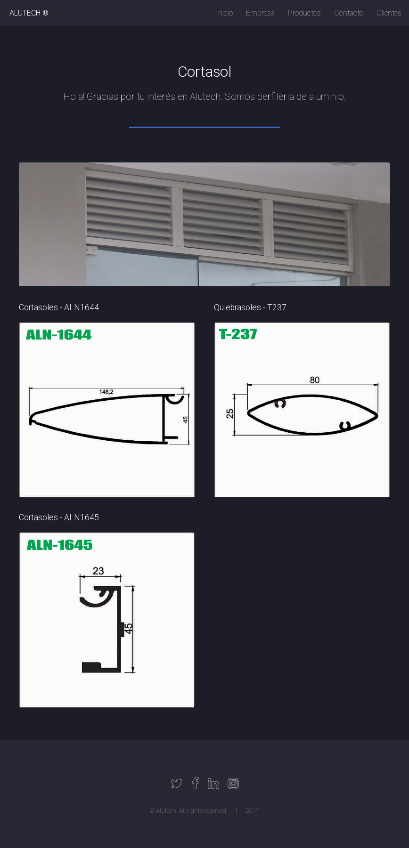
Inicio (224, 12)
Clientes (388, 12)
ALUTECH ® (29, 12)
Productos (304, 12)
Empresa (260, 12)
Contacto (348, 12)
